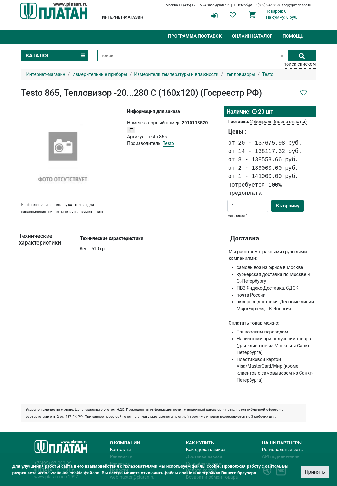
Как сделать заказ (206, 449)
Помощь (292, 36)
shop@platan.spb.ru (296, 5)
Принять (315, 472)
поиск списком (300, 64)
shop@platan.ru (218, 5)
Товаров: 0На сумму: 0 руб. (281, 14)
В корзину (287, 206)
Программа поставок (195, 36)
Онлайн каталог (252, 36)
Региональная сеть (282, 449)
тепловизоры (241, 74)
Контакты (120, 449)
